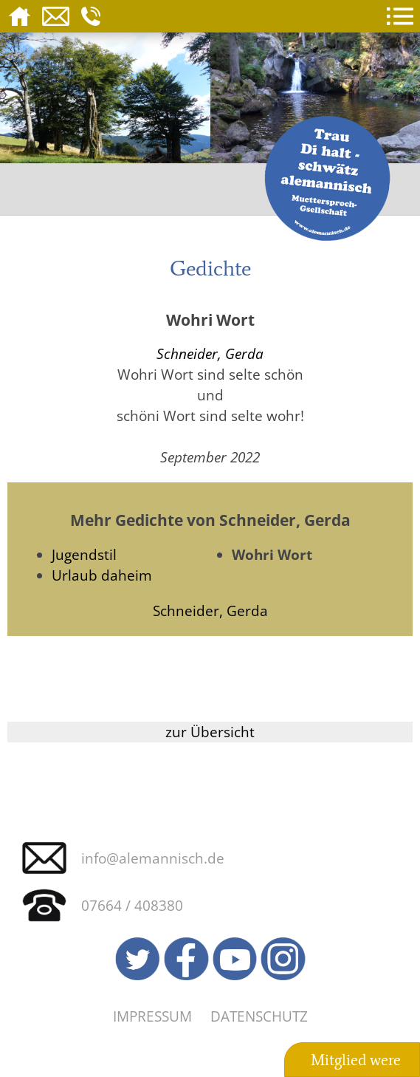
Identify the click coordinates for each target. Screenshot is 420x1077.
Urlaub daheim (102, 575)
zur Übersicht (210, 731)
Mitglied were (356, 1060)
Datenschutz (259, 1016)
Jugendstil (84, 554)
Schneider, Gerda (210, 353)
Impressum (152, 1016)
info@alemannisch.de (152, 858)
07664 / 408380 (132, 905)
